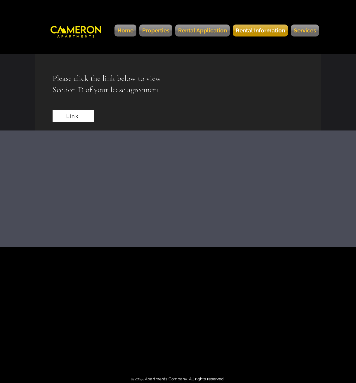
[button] (304, 30)
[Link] (73, 116)
